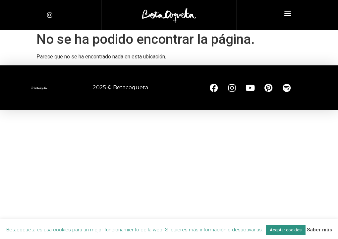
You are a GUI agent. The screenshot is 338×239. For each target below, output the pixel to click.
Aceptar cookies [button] (286, 229)
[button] (287, 13)
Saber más (319, 230)
